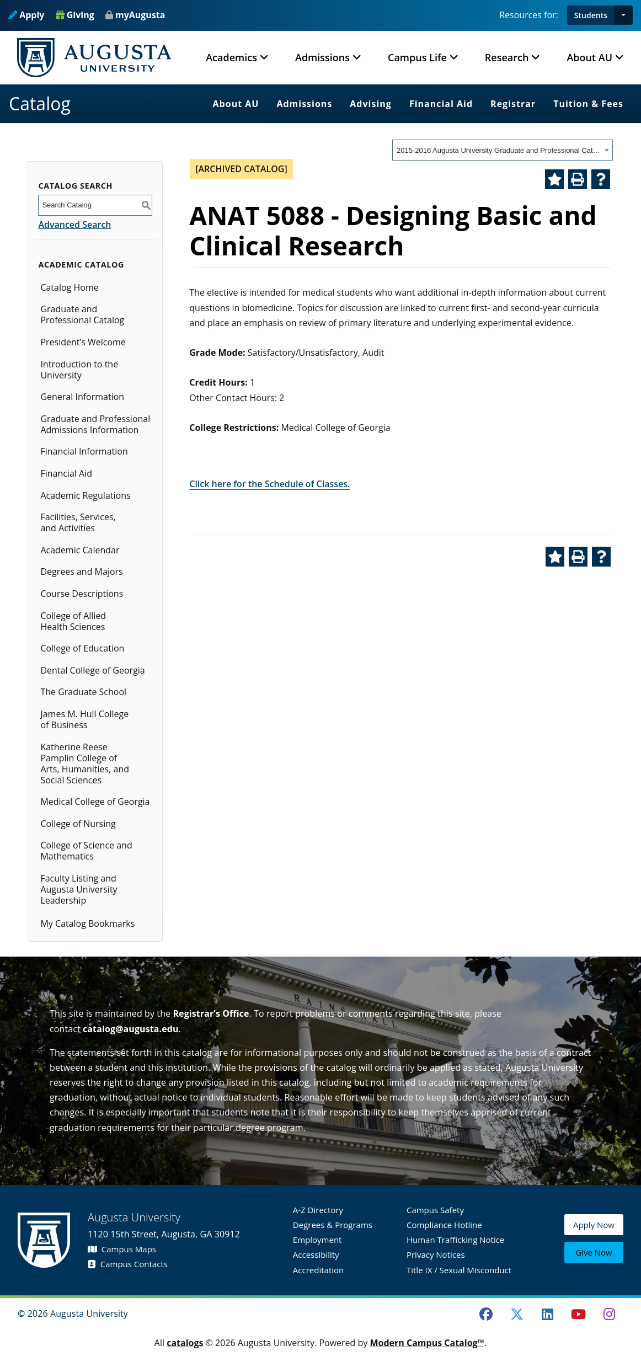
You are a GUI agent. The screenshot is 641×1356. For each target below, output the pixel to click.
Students (590, 15)
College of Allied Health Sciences (73, 621)
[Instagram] (609, 1314)
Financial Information (83, 451)
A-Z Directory (318, 1209)
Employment (317, 1239)
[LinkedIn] (547, 1314)
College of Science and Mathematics (86, 850)
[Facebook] (486, 1314)
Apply (26, 15)
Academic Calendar (79, 550)
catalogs (185, 1343)
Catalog (40, 103)
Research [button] (507, 57)
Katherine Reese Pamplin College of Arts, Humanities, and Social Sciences (84, 763)
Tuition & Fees (588, 104)
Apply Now (594, 1226)
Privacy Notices (436, 1254)
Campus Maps (122, 1248)
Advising (371, 104)
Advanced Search (74, 224)
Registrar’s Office (211, 1013)
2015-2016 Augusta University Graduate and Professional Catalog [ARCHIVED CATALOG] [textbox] (499, 150)
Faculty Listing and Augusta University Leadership (78, 889)
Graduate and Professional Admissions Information (95, 424)
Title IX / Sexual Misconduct (459, 1269)
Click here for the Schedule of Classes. (269, 484)
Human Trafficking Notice (455, 1239)
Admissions (304, 104)
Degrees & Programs (332, 1224)
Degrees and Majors (81, 571)
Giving (75, 15)
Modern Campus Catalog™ (427, 1343)
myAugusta (140, 15)
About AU (236, 104)
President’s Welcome (82, 342)
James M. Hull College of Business (84, 719)
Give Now (593, 1252)
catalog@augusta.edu (131, 1029)
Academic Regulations (85, 495)
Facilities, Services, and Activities (77, 522)
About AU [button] (589, 57)
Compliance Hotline (444, 1224)
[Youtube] (578, 1314)
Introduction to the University (79, 369)
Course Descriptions (81, 594)
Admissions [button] (322, 57)
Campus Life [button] (417, 57)
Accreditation (318, 1269)
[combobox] (502, 150)
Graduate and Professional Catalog (82, 314)
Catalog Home (69, 287)
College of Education (82, 648)
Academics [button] (231, 57)
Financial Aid (441, 104)
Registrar (513, 104)
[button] (623, 15)
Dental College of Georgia (92, 670)
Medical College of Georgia (94, 802)
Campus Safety (435, 1209)
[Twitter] (516, 1314)
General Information (82, 397)
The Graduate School (83, 692)
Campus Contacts (128, 1263)
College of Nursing (77, 824)
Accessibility (316, 1254)
